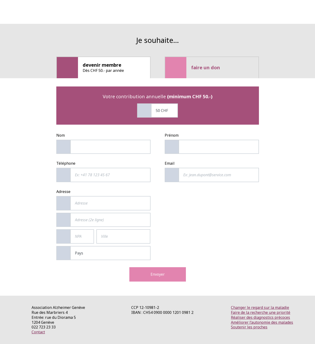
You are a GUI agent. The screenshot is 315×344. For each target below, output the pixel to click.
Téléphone (65, 163)
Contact (38, 332)
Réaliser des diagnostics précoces (260, 317)
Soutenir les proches (249, 327)
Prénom (172, 135)
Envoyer (158, 274)
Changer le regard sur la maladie (260, 307)
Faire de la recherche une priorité (260, 312)
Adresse (63, 191)
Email (170, 163)
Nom (60, 135)
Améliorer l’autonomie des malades (262, 322)
